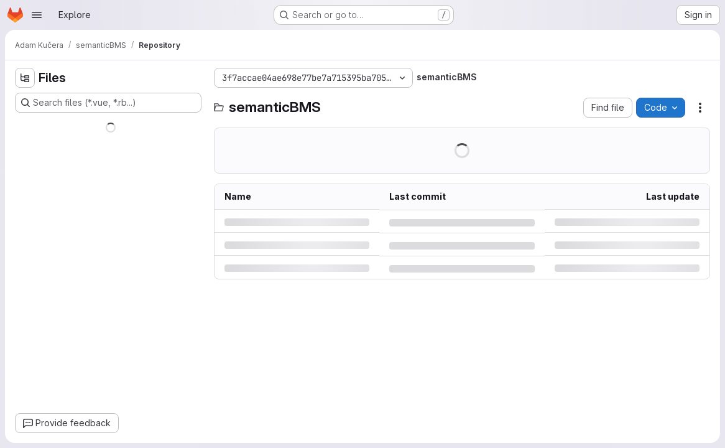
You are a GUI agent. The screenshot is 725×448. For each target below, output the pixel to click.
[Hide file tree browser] (25, 78)
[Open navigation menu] (37, 15)
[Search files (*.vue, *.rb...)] (108, 103)
